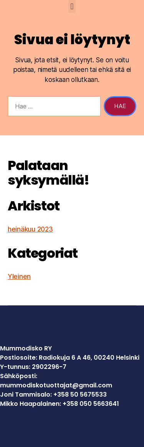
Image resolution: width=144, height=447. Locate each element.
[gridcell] (72, 390)
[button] (72, 6)
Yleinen (19, 276)
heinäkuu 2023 (30, 229)
